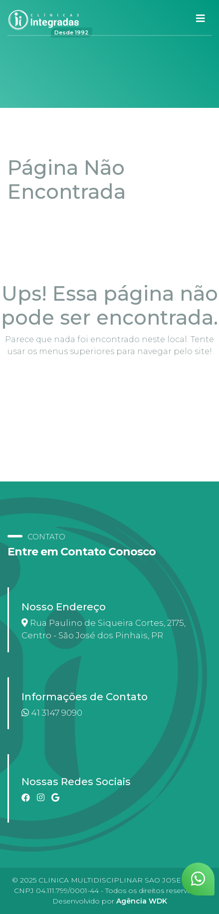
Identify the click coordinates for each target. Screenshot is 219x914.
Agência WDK (141, 901)
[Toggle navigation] (201, 18)
